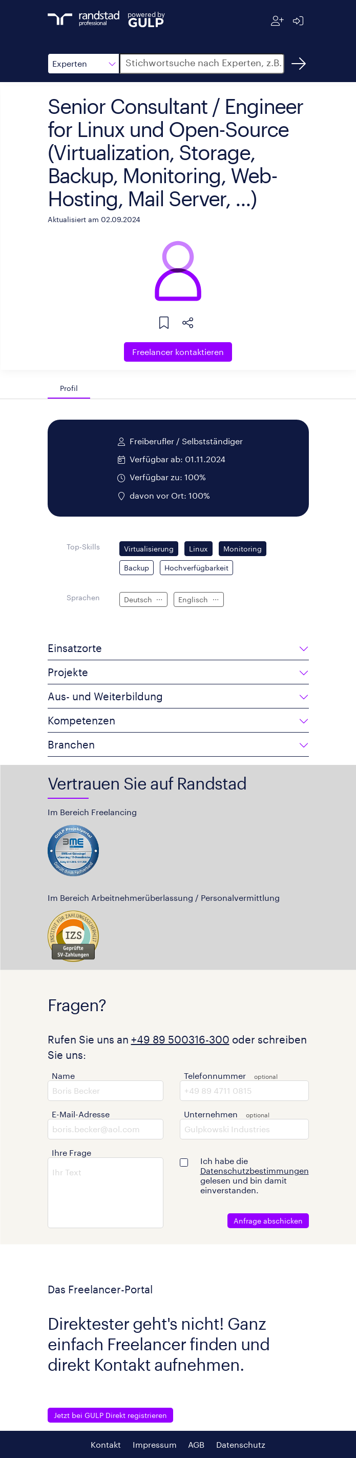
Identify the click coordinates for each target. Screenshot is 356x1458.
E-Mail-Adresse (81, 1114)
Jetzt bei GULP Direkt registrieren (110, 1415)
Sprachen (83, 597)
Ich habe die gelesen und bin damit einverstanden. (254, 1175)
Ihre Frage (71, 1152)
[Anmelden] (298, 21)
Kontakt (106, 1444)
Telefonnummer (215, 1075)
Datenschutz (240, 1444)
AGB (196, 1444)
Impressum (155, 1444)
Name (63, 1075)
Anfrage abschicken (268, 1220)
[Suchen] (298, 63)
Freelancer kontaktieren (178, 352)
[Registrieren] (277, 21)
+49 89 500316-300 (180, 1039)
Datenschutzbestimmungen (254, 1170)
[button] (83, 63)
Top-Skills (83, 546)
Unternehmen (211, 1114)
